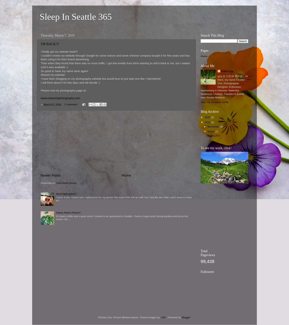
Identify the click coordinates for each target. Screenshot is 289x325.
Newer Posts (51, 175)
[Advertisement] (116, 142)
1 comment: (71, 104)
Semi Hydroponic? (66, 193)
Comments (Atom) (66, 183)
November (214, 126)
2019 (208, 122)
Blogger (186, 317)
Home (126, 175)
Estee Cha (227, 71)
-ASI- (163, 317)
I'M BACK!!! (50, 44)
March (211, 131)
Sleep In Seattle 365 (76, 17)
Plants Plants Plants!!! (68, 212)
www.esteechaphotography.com (60, 98)
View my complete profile (215, 102)
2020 (208, 117)
